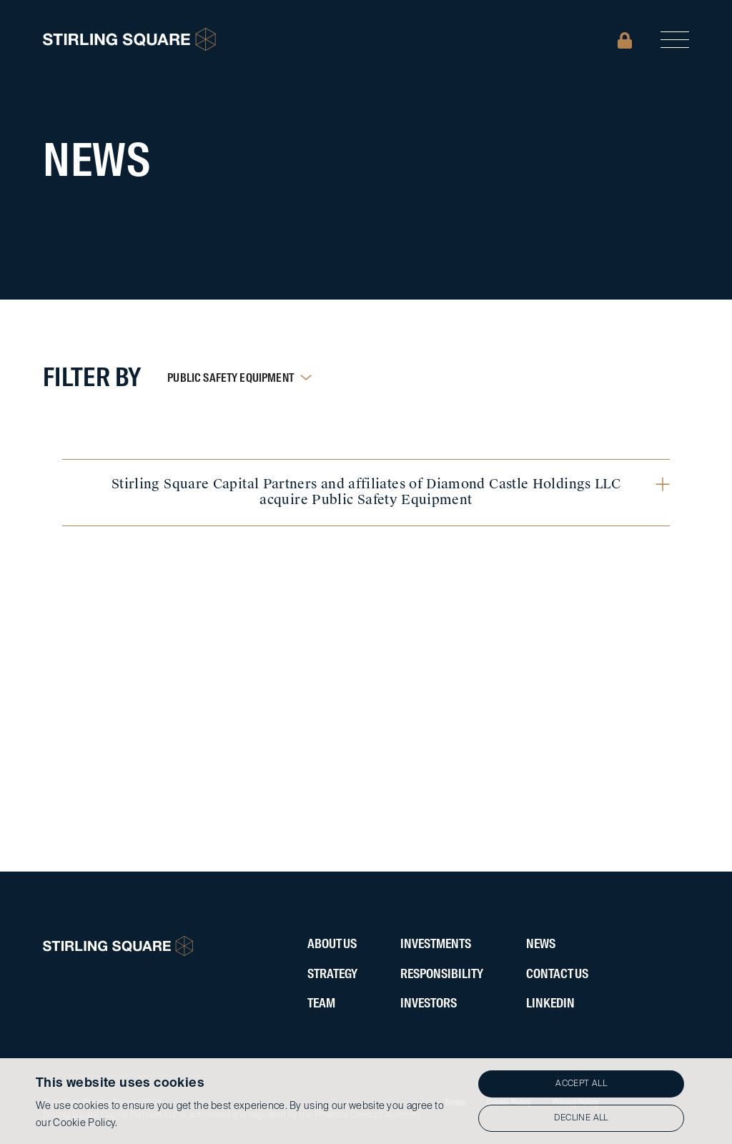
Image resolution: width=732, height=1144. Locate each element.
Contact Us (557, 974)
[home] (129, 39)
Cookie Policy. (85, 1123)
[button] (675, 39)
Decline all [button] (581, 1118)
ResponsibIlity (441, 974)
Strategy (332, 974)
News (540, 944)
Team (321, 1003)
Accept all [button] (581, 1084)
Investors (428, 1003)
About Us (332, 944)
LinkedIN (550, 1003)
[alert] (366, 1101)
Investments (435, 944)
